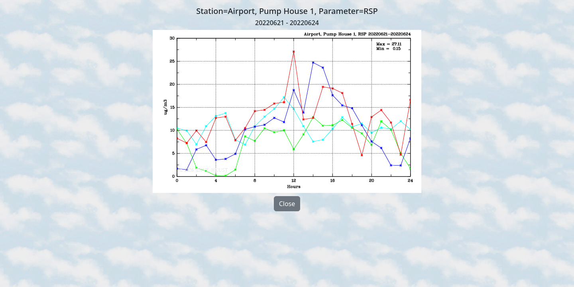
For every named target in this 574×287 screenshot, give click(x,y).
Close (287, 203)
